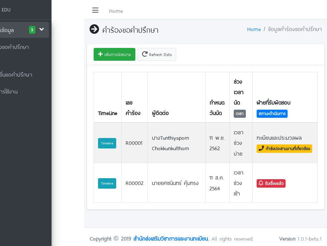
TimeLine (107, 113)
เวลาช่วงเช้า (238, 182)
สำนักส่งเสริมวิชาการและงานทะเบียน (170, 238)
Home (116, 11)
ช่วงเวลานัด (238, 92)
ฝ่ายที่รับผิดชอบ (273, 102)
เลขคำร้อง (133, 108)
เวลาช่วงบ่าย (238, 142)
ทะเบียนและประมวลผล (279, 137)
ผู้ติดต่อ (160, 113)
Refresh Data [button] (157, 54)
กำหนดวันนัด (216, 108)
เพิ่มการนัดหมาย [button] (114, 54)
